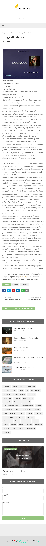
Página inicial (6, 33)
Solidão (22, 413)
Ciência (22, 387)
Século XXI (38, 413)
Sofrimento (13, 413)
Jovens (14, 390)
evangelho (30, 417)
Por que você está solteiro (13, 471)
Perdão (31, 398)
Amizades (7, 387)
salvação (6, 428)
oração (6, 425)
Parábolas (17, 398)
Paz (24, 398)
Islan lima (6, 42)
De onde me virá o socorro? (24, 367)
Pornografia (7, 402)
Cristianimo (31, 387)
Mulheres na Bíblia (19, 394)
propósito (29, 425)
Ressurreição (8, 409)
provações (38, 425)
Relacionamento (27, 406)
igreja (17, 421)
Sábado (29, 413)
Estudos (6, 390)
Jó (27, 390)
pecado (13, 425)
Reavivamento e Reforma (11, 406)
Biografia (15, 285)
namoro (35, 421)
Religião (38, 406)
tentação (6, 432)
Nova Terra (31, 394)
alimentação (20, 417)
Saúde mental (26, 409)
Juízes (21, 390)
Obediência (7, 398)
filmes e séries (8, 421)
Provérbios (17, 402)
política (21, 425)
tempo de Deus (30, 428)
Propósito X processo (22, 348)
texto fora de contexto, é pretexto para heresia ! (28, 358)
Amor (15, 387)
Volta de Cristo (8, 417)
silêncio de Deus (18, 428)
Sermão (36, 409)
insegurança (26, 421)
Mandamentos (35, 390)
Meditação (7, 394)
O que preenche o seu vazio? (24, 328)
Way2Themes (21, 541)
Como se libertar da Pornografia (26, 338)
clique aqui (24, 277)
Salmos (17, 409)
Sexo (5, 413)
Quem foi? (15, 33)
